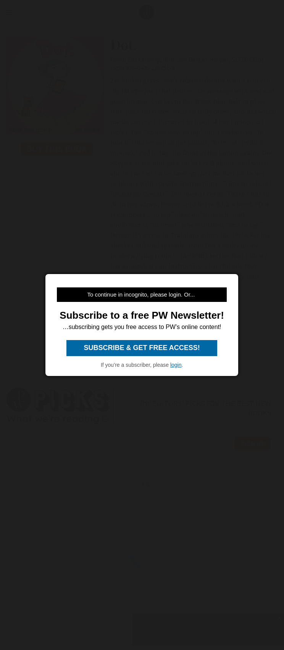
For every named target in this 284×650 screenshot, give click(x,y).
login (176, 365)
